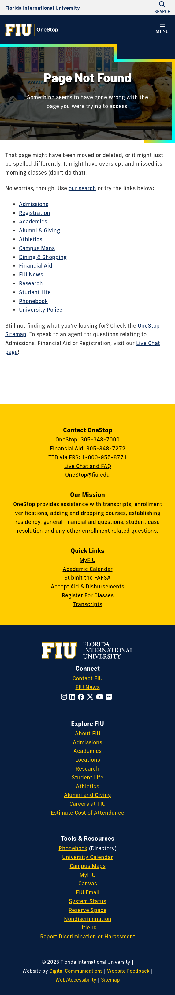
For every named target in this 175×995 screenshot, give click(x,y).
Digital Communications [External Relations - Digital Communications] (75, 971)
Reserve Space (87, 910)
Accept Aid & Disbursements (87, 586)
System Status (87, 901)
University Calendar (87, 857)
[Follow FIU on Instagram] (65, 697)
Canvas (87, 883)
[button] (162, 30)
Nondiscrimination (87, 918)
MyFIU (87, 560)
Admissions (33, 204)
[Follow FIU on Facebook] (82, 697)
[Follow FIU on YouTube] (101, 697)
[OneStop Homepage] (31, 30)
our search (82, 188)
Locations (87, 759)
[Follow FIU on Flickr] (110, 697)
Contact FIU (87, 678)
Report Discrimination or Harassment (87, 936)
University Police (40, 309)
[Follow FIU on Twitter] (91, 697)
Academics (33, 221)
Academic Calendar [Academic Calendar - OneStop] (88, 569)
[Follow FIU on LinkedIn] (73, 697)
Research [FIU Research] (87, 768)
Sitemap (110, 980)
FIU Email (87, 892)
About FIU (87, 733)
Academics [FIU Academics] (87, 750)
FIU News (31, 274)
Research (31, 283)
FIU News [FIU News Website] (88, 687)
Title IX (87, 927)
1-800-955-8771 (104, 457)
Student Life (35, 292)
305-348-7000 (100, 439)
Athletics (30, 239)
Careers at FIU (87, 803)
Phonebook (33, 301)
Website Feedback (128, 971)
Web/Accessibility (75, 980)
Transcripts (87, 604)
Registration (34, 212)
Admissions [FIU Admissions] (87, 742)
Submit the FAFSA (87, 577)
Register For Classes (88, 595)
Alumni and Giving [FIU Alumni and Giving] (87, 794)
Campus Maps (37, 248)
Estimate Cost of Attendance (87, 812)
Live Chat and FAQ (87, 466)
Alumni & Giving (39, 230)
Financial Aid (35, 265)
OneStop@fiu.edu (87, 474)
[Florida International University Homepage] (42, 8)
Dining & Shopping (43, 257)
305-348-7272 (105, 448)
